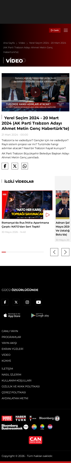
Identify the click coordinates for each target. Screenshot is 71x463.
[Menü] (66, 30)
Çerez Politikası (14, 392)
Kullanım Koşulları (17, 380)
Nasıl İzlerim (11, 374)
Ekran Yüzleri (12, 348)
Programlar (11, 337)
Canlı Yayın (10, 331)
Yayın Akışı (9, 343)
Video (24, 42)
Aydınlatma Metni (15, 398)
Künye (6, 360)
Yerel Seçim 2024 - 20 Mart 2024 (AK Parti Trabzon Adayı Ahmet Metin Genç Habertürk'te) (34, 47)
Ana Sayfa (11, 42)
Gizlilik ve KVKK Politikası (21, 386)
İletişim (7, 368)
